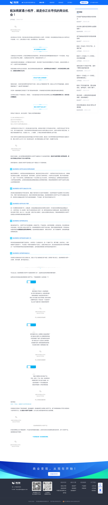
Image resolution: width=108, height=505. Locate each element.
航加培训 (52, 2)
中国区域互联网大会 (61, 490)
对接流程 (84, 488)
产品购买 (84, 486)
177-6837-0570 (94, 2)
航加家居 (74, 488)
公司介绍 (94, 486)
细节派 (64, 492)
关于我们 (70, 2)
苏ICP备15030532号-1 (55, 501)
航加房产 (74, 486)
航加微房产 (73, 490)
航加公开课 (63, 486)
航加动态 (61, 2)
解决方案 (41, 2)
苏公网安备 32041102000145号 (72, 501)
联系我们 (94, 490)
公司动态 (94, 488)
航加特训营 (63, 488)
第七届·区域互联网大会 (29, 2)
